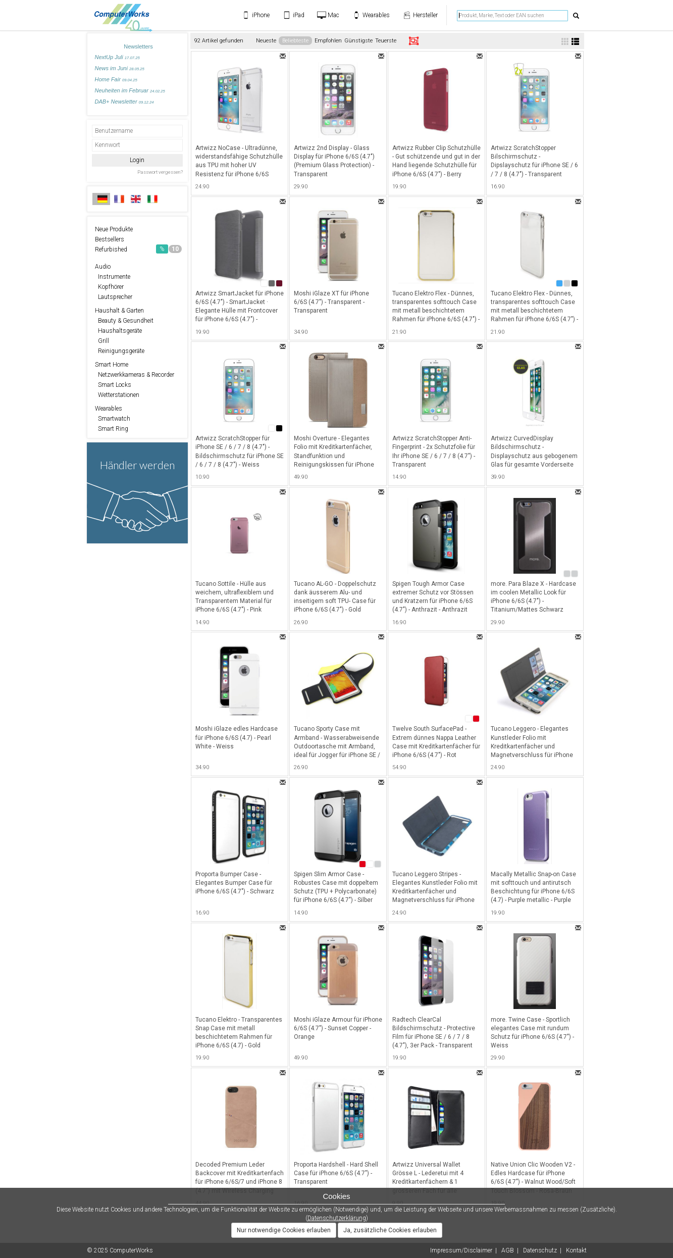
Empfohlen (328, 40)
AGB (507, 1250)
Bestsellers (109, 239)
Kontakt (576, 1250)
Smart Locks (113, 384)
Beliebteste (295, 40)
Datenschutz (540, 1250)
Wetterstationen (117, 394)
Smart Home (111, 364)
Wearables (108, 408)
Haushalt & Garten (119, 310)
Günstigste (358, 40)
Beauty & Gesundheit (124, 320)
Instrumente (112, 276)
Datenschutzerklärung (336, 1218)
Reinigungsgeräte (119, 351)
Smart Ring (111, 428)
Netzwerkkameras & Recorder (134, 374)
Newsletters (138, 46)
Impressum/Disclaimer (461, 1250)
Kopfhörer (109, 286)
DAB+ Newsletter (124, 101)
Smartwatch (112, 418)
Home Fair (116, 79)
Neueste (266, 40)
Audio (103, 266)
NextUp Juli (117, 57)
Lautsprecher (113, 296)
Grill (102, 340)
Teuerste (385, 40)
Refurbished (138, 249)
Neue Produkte (114, 229)
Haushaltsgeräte (118, 330)
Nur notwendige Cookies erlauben (284, 1230)
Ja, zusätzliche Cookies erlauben (390, 1230)
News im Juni (119, 68)
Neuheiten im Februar (130, 90)
